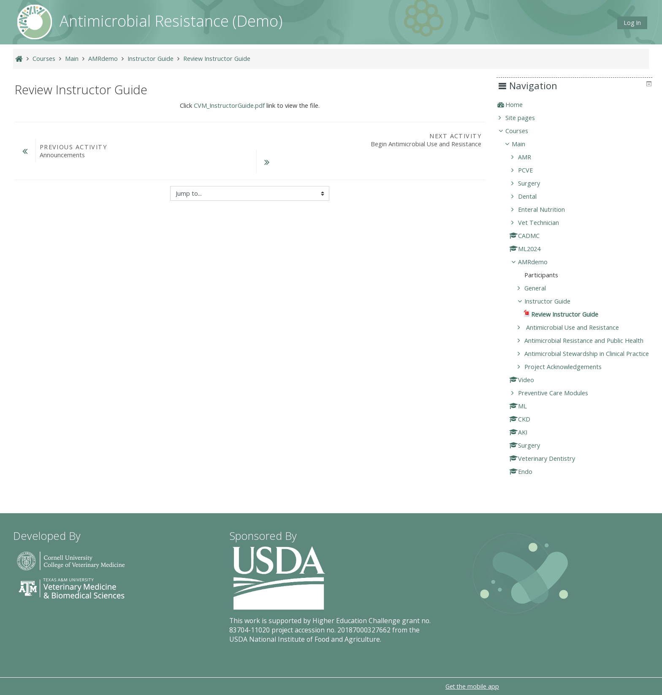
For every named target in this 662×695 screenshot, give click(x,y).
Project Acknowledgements (569, 379)
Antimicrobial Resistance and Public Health (590, 341)
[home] (34, 21)
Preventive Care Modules (559, 405)
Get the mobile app (472, 686)
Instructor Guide (554, 301)
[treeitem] (577, 105)
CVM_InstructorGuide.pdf (229, 105)
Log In (632, 23)
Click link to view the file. (250, 105)
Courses (523, 131)
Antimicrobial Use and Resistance (578, 327)
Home (520, 105)
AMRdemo (539, 262)
